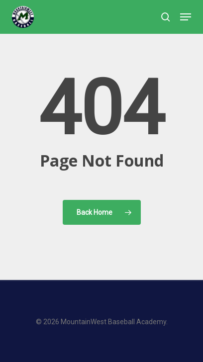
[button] (185, 17)
